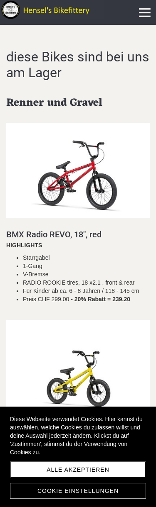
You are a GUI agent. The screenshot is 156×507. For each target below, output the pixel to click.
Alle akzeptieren (78, 469)
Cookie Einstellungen (78, 491)
